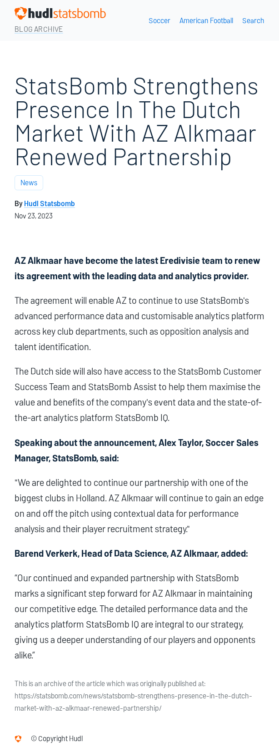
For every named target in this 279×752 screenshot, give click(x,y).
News (28, 183)
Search (253, 21)
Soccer (159, 21)
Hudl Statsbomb (49, 204)
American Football (206, 21)
